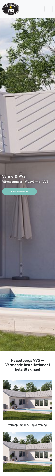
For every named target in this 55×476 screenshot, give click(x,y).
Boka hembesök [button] (19, 191)
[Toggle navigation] (48, 9)
